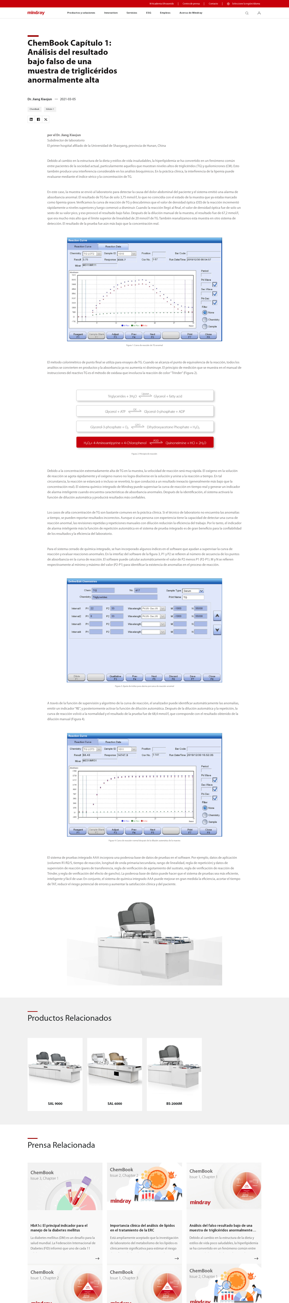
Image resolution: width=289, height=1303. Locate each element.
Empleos (165, 12)
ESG (148, 12)
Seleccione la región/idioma (246, 4)
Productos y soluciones (81, 12)
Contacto (213, 4)
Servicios (131, 12)
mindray (36, 13)
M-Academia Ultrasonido (162, 4)
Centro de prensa (191, 4)
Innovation (111, 12)
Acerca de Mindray (191, 12)
